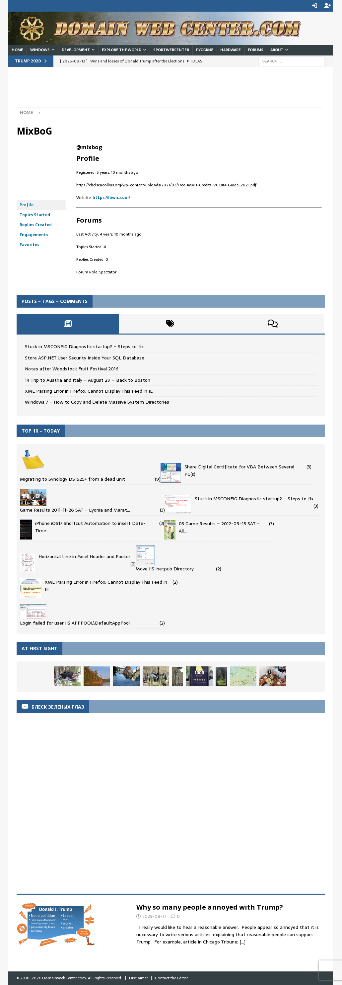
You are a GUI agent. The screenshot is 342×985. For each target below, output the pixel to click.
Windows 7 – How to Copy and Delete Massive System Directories (97, 402)
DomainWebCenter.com (64, 978)
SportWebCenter (171, 50)
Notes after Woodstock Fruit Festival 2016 (71, 368)
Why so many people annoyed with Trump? (209, 907)
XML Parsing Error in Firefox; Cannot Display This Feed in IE (89, 391)
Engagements (34, 235)
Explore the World (121, 50)
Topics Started (35, 215)
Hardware (230, 50)
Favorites (29, 245)
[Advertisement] (137, 90)
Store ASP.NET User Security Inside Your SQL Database (84, 357)
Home (17, 50)
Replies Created (36, 225)
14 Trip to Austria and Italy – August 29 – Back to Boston (87, 379)
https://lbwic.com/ (111, 197)
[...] (242, 941)
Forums (255, 50)
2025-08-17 (154, 916)
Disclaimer (138, 978)
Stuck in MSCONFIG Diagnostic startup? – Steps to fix (84, 346)
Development (76, 50)
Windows (40, 50)
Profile (27, 205)
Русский (204, 50)
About (276, 50)
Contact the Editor (171, 978)
